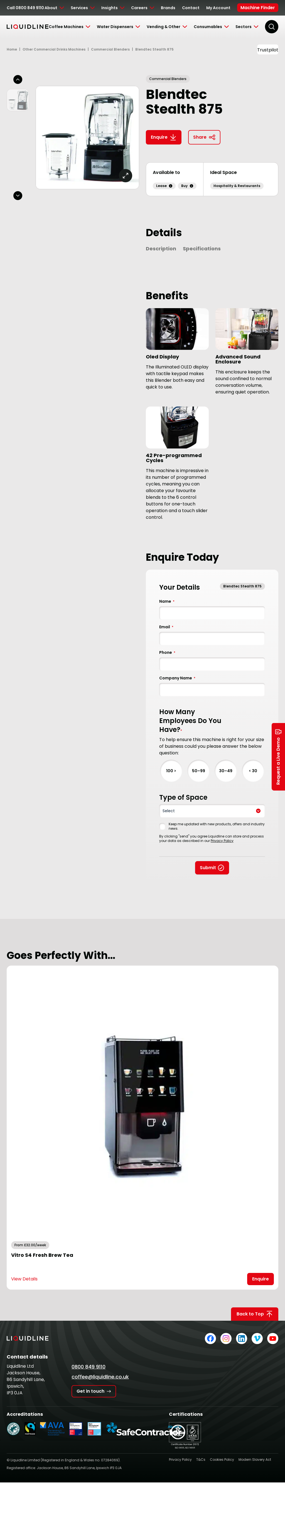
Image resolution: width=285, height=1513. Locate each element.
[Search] (271, 26)
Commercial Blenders (110, 49)
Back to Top (255, 1314)
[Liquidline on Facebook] (210, 1338)
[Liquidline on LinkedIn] (241, 1338)
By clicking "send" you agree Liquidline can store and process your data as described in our (211, 838)
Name (167, 601)
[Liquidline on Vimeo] (257, 1338)
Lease (164, 185)
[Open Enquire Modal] (260, 1279)
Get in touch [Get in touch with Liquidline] (94, 1391)
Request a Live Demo (278, 756)
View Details (24, 1279)
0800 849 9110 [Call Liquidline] (88, 1366)
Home (12, 49)
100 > (171, 771)
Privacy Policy (222, 840)
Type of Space (183, 797)
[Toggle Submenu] (54, 8)
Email (166, 627)
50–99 (198, 771)
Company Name (177, 678)
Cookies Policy (222, 1459)
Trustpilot (267, 50)
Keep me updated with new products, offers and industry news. (217, 826)
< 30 (253, 771)
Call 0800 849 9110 (25, 8)
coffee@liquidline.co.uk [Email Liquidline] (100, 1376)
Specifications (202, 248)
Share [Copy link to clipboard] (204, 137)
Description (161, 248)
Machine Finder (257, 7)
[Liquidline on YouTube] (272, 1338)
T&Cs (200, 1459)
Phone (167, 652)
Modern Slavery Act (255, 1459)
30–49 (225, 771)
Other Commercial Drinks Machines (54, 49)
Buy (187, 185)
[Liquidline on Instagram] (226, 1338)
